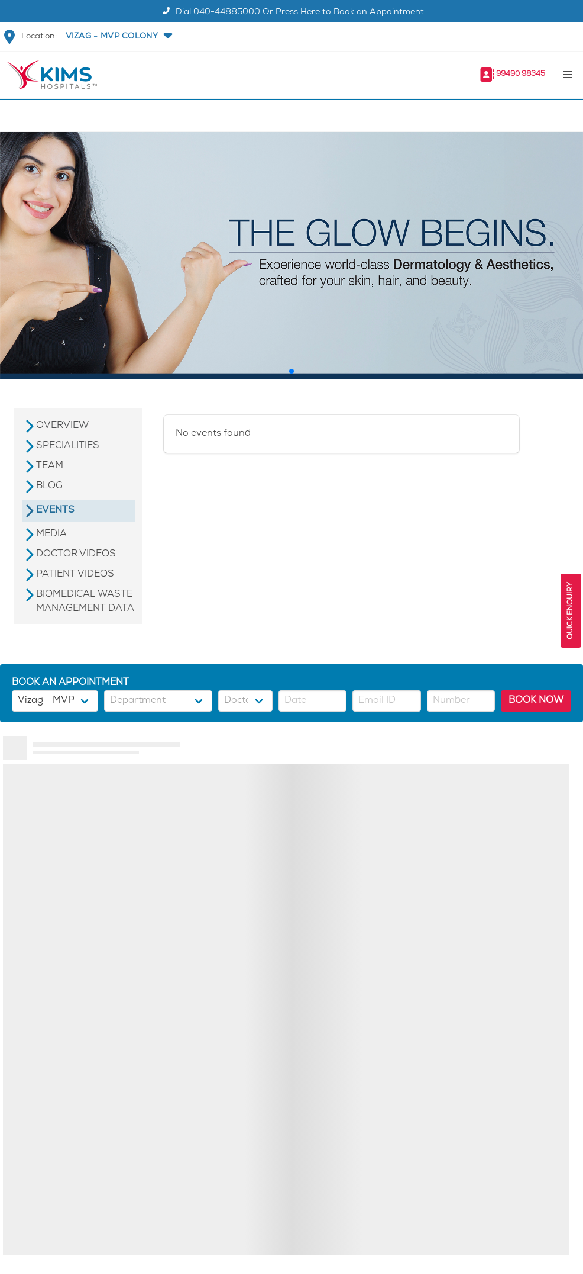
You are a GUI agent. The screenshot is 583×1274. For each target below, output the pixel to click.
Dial (209, 13)
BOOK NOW (535, 700)
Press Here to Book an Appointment (350, 13)
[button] (118, 36)
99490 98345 (520, 74)
